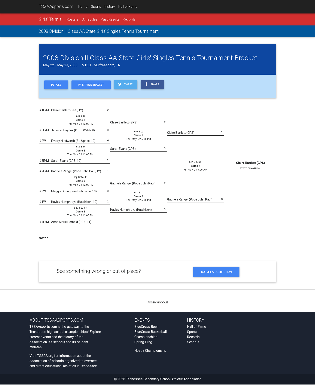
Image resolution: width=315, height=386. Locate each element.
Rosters (72, 20)
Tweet (127, 85)
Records (129, 20)
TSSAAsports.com (56, 6)
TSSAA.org (45, 357)
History (109, 7)
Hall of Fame (127, 7)
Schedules (89, 20)
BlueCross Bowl (146, 328)
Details (57, 85)
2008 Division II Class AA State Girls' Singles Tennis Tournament (99, 31)
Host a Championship (150, 352)
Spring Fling (143, 343)
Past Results (110, 20)
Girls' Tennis (50, 19)
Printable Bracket (93, 85)
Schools (193, 343)
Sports (96, 7)
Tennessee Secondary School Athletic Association (163, 381)
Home (83, 7)
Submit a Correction (216, 273)
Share (155, 85)
